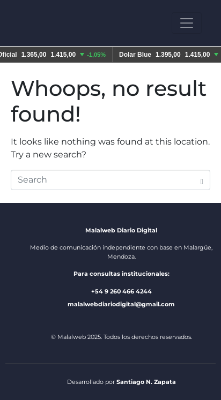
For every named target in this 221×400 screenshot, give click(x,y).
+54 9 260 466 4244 (121, 291)
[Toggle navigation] (187, 23)
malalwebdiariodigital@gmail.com (121, 304)
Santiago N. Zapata (146, 382)
